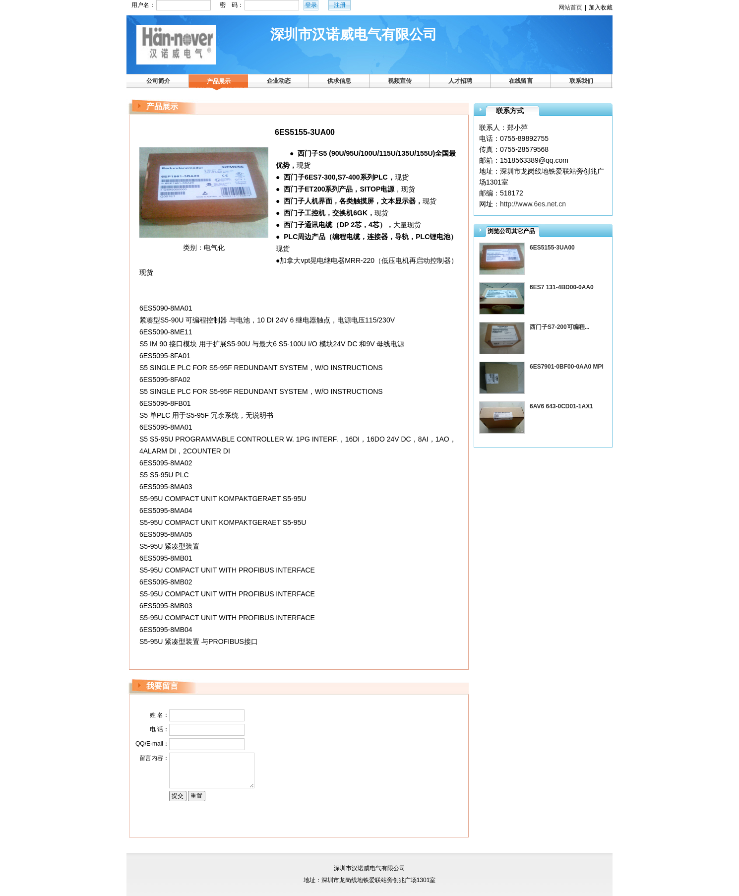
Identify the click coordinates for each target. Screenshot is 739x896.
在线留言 (521, 80)
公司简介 (158, 80)
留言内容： (154, 758)
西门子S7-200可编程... (560, 326)
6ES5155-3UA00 (552, 247)
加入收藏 (601, 7)
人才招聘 (460, 80)
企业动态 (279, 80)
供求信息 (339, 80)
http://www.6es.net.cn (533, 204)
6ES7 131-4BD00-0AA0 (562, 287)
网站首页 (570, 7)
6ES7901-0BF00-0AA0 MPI (567, 366)
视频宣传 (400, 80)
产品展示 (219, 81)
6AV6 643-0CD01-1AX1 (561, 406)
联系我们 (581, 80)
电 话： (159, 729)
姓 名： (159, 714)
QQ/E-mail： (152, 743)
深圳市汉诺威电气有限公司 (353, 34)
